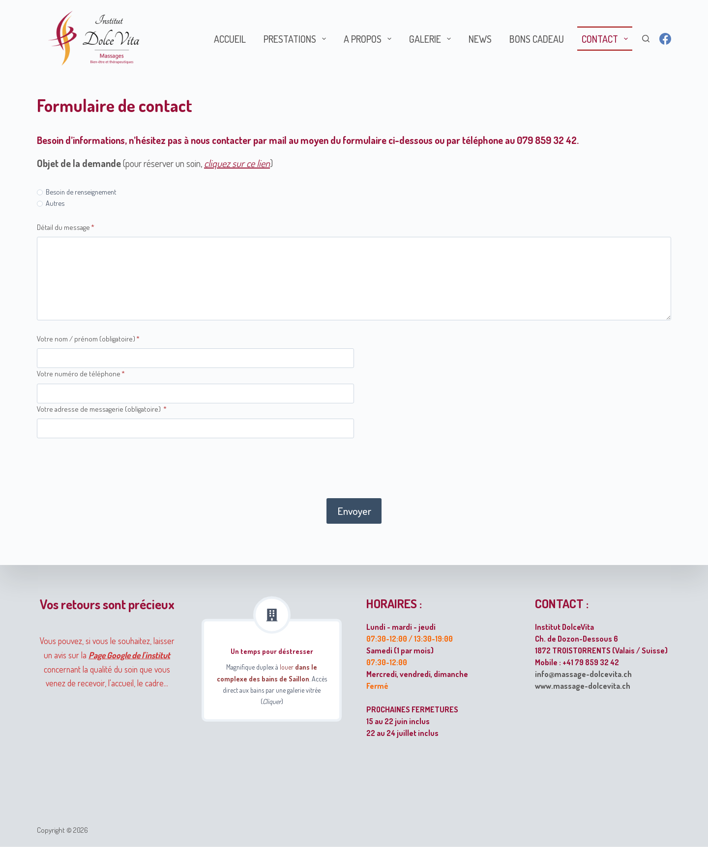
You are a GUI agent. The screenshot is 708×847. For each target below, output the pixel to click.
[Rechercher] (645, 38)
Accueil (230, 38)
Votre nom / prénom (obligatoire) (88, 338)
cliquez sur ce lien (237, 163)
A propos (369, 38)
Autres (55, 202)
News (480, 38)
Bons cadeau (536, 38)
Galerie (432, 38)
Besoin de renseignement (81, 191)
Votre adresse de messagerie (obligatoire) (102, 409)
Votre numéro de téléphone (81, 373)
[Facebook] (665, 39)
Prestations (297, 38)
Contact (607, 38)
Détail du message (65, 227)
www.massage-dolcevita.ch (582, 685)
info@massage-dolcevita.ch (583, 673)
